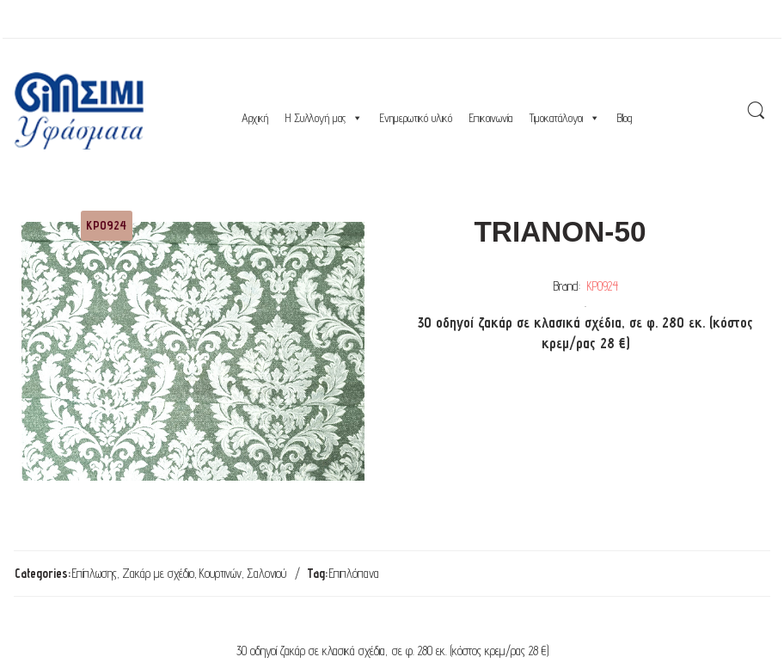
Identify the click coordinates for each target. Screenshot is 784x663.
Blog (624, 118)
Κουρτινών (220, 573)
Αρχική (255, 118)
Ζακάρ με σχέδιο (158, 573)
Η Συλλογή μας (324, 118)
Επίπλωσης (94, 573)
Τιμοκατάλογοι (565, 118)
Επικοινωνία (490, 118)
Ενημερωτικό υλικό (416, 118)
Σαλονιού (266, 573)
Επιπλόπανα (354, 573)
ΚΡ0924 (602, 286)
